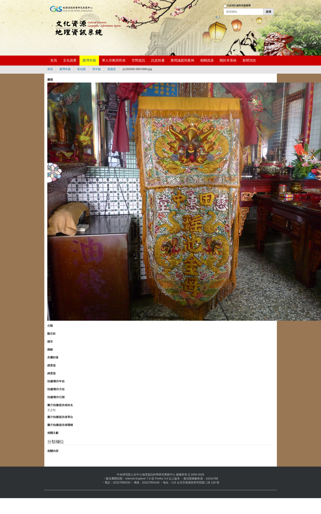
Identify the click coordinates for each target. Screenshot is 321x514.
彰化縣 (81, 69)
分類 (50, 325)
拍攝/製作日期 (56, 397)
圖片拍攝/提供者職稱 (60, 424)
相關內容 (52, 450)
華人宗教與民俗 (114, 60)
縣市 (50, 341)
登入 (218, 17)
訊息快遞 (158, 60)
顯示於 (51, 333)
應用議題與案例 (182, 60)
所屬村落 (52, 357)
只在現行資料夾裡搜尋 (239, 5)
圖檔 (50, 79)
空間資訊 (138, 60)
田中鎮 (96, 69)
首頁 (53, 60)
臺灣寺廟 (89, 60)
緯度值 (51, 373)
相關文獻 (52, 432)
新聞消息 (249, 60)
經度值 (51, 365)
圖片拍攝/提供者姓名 (60, 405)
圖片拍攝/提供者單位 (60, 417)
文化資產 (70, 60)
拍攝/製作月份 (56, 389)
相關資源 (207, 60)
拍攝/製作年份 (56, 381)
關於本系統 (228, 60)
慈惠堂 (112, 69)
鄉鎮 (50, 349)
